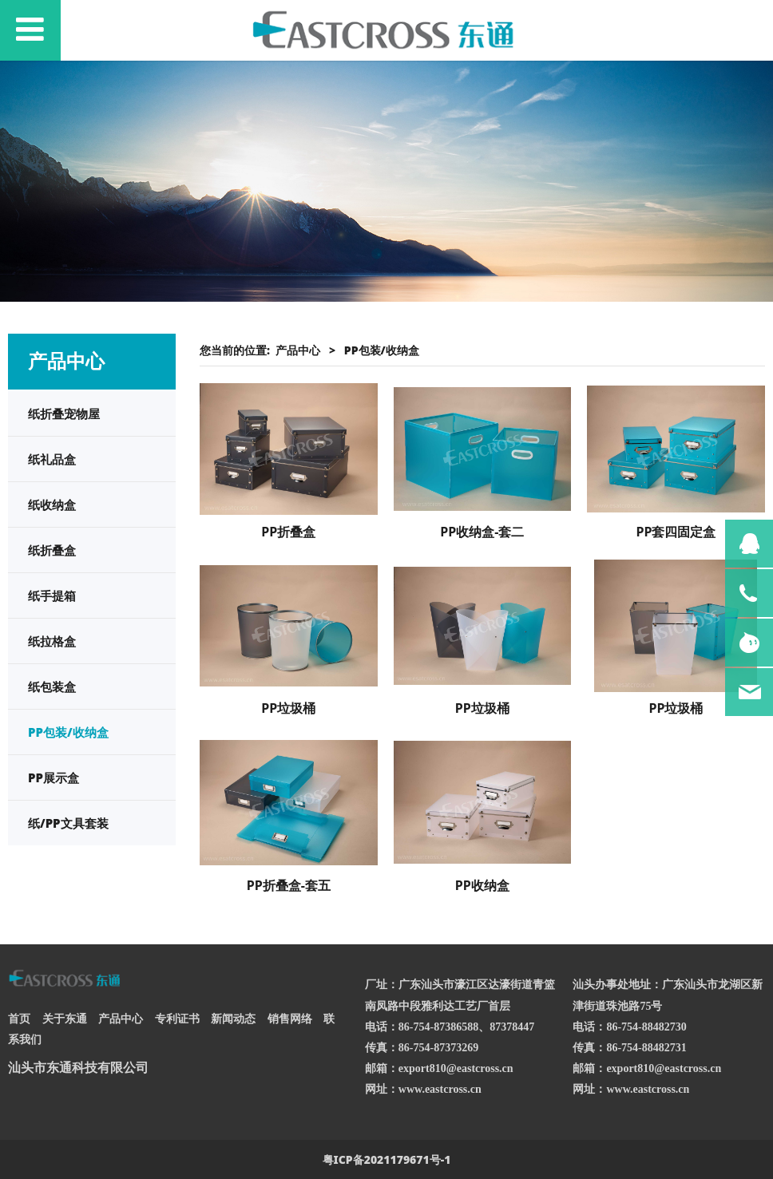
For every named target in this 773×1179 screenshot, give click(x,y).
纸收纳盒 (52, 504)
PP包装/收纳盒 (68, 732)
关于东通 (64, 1018)
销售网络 (290, 1018)
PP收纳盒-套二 (482, 531)
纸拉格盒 (52, 641)
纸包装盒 (52, 686)
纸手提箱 (52, 595)
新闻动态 (233, 1018)
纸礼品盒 (52, 459)
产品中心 (298, 350)
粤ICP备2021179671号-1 (387, 1159)
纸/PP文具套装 (68, 823)
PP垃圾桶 (288, 708)
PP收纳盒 (482, 885)
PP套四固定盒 (676, 531)
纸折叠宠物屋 (64, 413)
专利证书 (177, 1018)
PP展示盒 (53, 777)
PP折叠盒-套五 (289, 885)
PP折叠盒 (288, 531)
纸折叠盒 (52, 550)
